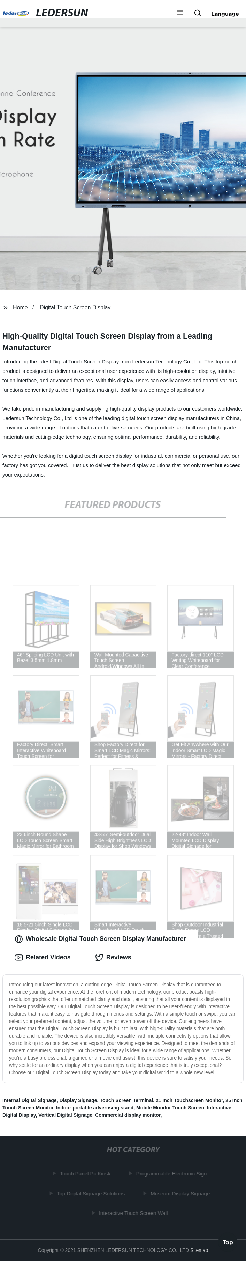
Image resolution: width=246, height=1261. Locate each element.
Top (228, 1242)
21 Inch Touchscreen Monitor (189, 1100)
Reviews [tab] (113, 957)
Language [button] (225, 13)
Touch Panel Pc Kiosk (86, 1174)
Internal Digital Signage (29, 1100)
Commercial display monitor (128, 1115)
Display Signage (78, 1100)
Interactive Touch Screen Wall (134, 1213)
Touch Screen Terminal (126, 1100)
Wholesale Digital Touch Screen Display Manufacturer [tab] (100, 939)
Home (20, 307)
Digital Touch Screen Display (75, 307)
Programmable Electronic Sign (173, 1174)
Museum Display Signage (181, 1193)
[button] (180, 13)
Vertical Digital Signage (65, 1115)
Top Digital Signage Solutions (92, 1193)
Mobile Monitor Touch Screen (170, 1108)
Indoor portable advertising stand (94, 1108)
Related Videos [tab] (43, 957)
